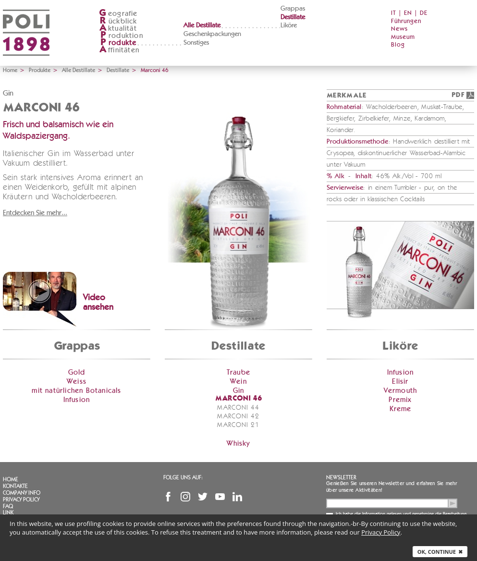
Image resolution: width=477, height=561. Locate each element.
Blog (398, 45)
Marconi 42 (238, 416)
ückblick (118, 21)
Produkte (39, 70)
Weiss (76, 381)
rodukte (117, 43)
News (399, 29)
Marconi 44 (238, 407)
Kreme (401, 409)
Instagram (185, 496)
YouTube (220, 496)
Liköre (289, 25)
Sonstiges (196, 42)
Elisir (400, 381)
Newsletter (341, 477)
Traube (238, 372)
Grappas (293, 8)
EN (408, 13)
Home (10, 70)
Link (8, 512)
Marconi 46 (238, 399)
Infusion (76, 399)
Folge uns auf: (183, 477)
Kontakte (15, 486)
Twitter (203, 496)
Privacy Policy (21, 499)
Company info (21, 493)
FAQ (8, 506)
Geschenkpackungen (212, 34)
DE (424, 13)
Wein (238, 381)
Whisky (238, 443)
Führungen (406, 21)
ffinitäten (119, 50)
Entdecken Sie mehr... (35, 213)
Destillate (293, 17)
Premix (400, 399)
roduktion (121, 35)
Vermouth (400, 390)
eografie (118, 13)
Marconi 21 (238, 425)
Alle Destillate (201, 25)
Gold (77, 372)
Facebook (168, 496)
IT (393, 13)
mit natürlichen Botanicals (76, 390)
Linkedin (237, 496)
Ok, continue (440, 551)
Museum (403, 37)
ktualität (118, 28)
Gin (239, 390)
